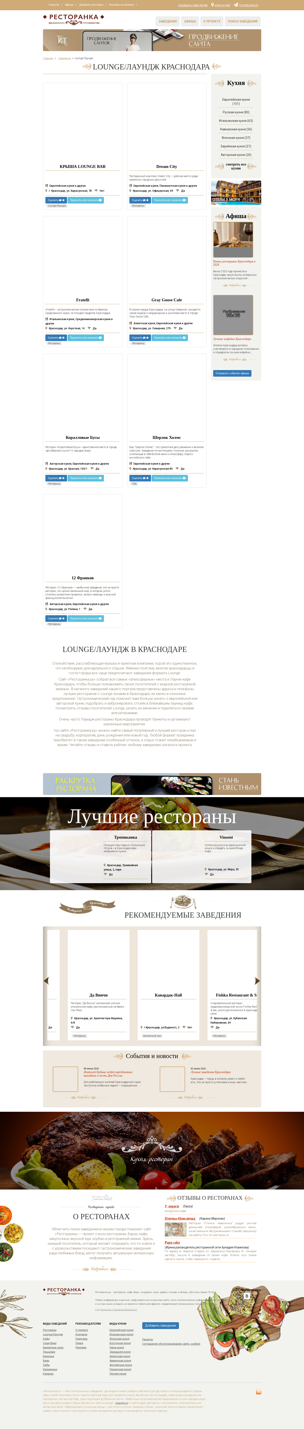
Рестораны (50, 1330)
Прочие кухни (118, 1373)
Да (180, 190)
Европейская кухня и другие (65, 185)
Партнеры (82, 1338)
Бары (46, 1360)
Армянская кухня (120, 1360)
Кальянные (50, 1369)
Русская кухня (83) (236, 112)
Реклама (81, 1347)
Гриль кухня (117, 1347)
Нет (99, 190)
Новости (54, 5)
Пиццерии (49, 1351)
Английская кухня (121, 1365)
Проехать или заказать (85, 200)
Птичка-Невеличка (180, 1218)
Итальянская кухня (121, 1334)
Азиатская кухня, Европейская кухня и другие (161, 323)
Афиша (70, 5)
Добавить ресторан (93, 5)
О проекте (211, 21)
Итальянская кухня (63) (236, 120)
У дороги (172, 1206)
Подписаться (246, 5)
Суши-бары (50, 1343)
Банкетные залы (53, 1347)
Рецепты (147, 1339)
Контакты (81, 1334)
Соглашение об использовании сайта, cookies (171, 1343)
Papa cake (172, 1242)
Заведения (168, 21)
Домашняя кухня (120, 1351)
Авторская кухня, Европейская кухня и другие (77, 463)
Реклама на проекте (123, 5)
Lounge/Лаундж (53, 1334)
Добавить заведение (193, 5)
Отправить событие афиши (232, 384)
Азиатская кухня (120, 1356)
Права (79, 1343)
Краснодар (220, 5)
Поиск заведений (243, 21)
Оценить (56, 200)
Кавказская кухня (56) (236, 129)
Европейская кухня (122, 1330)
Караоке (48, 1373)
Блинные (48, 1356)
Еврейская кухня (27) (236, 146)
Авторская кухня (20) (236, 155)
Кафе (46, 1338)
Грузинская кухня (120, 1369)
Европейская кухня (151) (236, 101)
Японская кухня (119, 1338)
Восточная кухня (120, 1343)
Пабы (46, 1365)
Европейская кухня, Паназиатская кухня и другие (163, 185)
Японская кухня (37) (236, 138)
